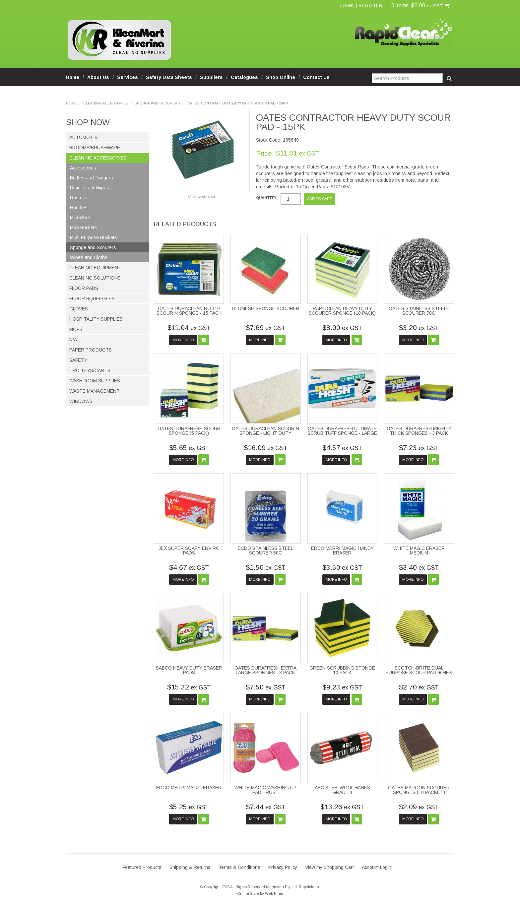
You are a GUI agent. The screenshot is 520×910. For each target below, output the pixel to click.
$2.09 (419, 807)
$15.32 (189, 687)
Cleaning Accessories (105, 103)
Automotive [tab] (84, 137)
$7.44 (266, 807)
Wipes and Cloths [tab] (88, 257)
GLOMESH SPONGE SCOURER (265, 308)
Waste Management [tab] (94, 391)
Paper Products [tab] (90, 350)
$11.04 (189, 327)
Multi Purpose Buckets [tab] (93, 237)
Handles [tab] (79, 207)
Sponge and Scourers (157, 103)
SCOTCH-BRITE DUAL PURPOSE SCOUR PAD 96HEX (419, 670)
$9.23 (342, 687)
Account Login (376, 867)
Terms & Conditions (239, 867)
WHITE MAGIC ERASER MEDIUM (419, 550)
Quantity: (267, 198)
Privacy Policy (282, 867)
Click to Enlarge (202, 196)
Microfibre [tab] (80, 217)
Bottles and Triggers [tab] (91, 177)
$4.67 (189, 567)
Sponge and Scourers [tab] (93, 247)
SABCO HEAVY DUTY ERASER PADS (189, 670)
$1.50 (266, 567)
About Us (98, 77)
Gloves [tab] (78, 308)
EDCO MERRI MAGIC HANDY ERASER (342, 550)
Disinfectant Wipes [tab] (89, 187)
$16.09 (266, 447)
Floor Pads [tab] (83, 288)
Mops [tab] (76, 329)
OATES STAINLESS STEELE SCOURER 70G (419, 311)
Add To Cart (203, 340)
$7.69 (266, 327)
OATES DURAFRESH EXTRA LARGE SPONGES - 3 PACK (265, 670)
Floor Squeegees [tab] (92, 298)
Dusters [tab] (78, 197)
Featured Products (142, 867)
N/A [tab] (73, 339)
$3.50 (342, 567)
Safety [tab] (78, 360)
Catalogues (244, 77)
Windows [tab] (81, 401)
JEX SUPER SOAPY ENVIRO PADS (189, 550)
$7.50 (266, 687)
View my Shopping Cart (329, 867)
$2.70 (419, 687)
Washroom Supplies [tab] (94, 380)
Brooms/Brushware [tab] (94, 147)
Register (370, 5)
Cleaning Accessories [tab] (97, 158)
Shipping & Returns (190, 867)
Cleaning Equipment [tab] (95, 267)
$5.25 (189, 807)
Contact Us (316, 77)
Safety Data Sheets (169, 77)
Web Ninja (274, 893)
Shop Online (280, 77)
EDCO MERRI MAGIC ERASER (189, 787)
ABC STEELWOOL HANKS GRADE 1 (342, 790)
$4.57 (342, 447)
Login (347, 5)
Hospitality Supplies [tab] (96, 319)
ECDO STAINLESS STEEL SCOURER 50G (265, 550)
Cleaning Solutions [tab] (95, 278)
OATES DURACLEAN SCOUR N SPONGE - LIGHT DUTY (265, 431)
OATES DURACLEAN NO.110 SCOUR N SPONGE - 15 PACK (189, 311)
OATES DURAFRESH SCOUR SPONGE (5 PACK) (189, 431)
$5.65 (189, 447)
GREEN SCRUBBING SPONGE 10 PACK (342, 670)
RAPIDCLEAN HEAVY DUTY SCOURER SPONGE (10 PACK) (342, 311)
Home (72, 77)
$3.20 (419, 327)
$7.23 (419, 447)
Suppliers (211, 77)
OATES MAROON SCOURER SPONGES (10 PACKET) (419, 790)
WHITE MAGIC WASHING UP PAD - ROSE (265, 790)
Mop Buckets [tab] (83, 227)
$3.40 (419, 567)
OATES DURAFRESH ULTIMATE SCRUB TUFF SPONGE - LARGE (342, 431)
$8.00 (342, 327)
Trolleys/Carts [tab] (89, 370)
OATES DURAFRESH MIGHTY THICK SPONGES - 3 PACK (419, 431)
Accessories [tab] (83, 167)
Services (127, 77)
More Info (183, 340)
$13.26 (342, 807)
